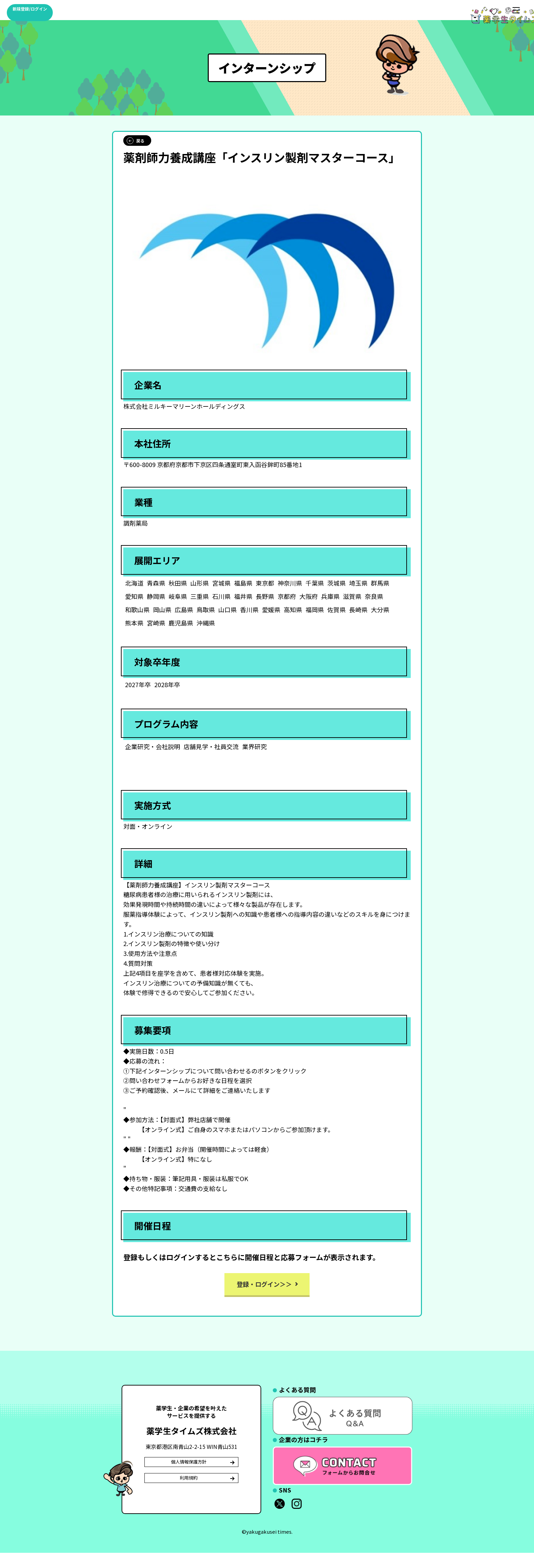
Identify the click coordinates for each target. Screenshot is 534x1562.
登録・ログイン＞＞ (264, 1289)
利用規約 (189, 1492)
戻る (135, 146)
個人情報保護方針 (189, 1470)
